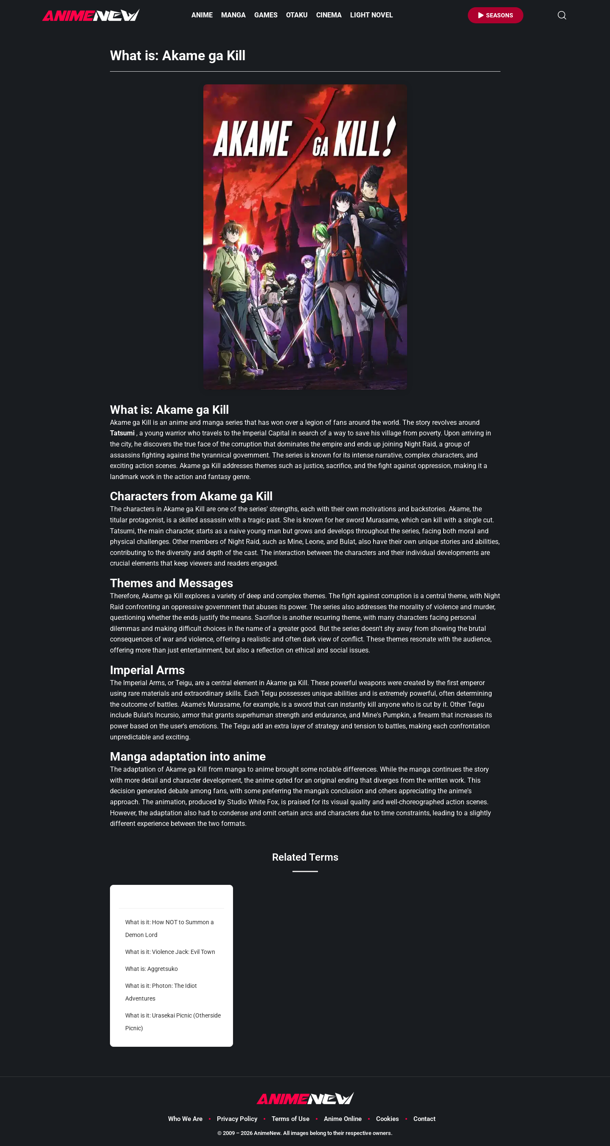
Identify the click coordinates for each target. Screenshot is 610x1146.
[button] (562, 15)
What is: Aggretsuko (151, 968)
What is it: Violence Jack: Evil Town (170, 951)
